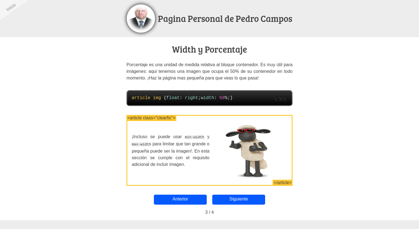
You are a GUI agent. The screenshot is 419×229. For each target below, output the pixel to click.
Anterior (184, 199)
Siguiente (234, 199)
